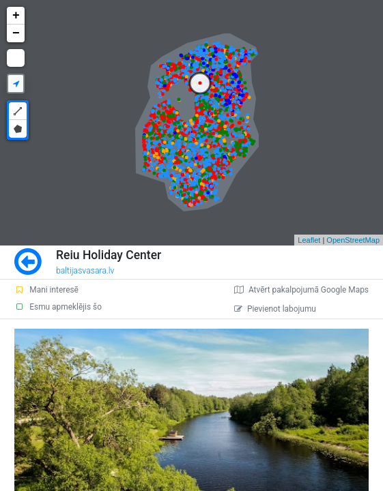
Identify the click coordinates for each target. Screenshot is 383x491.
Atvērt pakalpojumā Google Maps (301, 290)
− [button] (16, 33)
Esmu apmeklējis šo (58, 307)
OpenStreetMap (353, 240)
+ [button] (16, 16)
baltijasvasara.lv (85, 271)
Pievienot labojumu (275, 309)
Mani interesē (46, 290)
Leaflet (309, 240)
